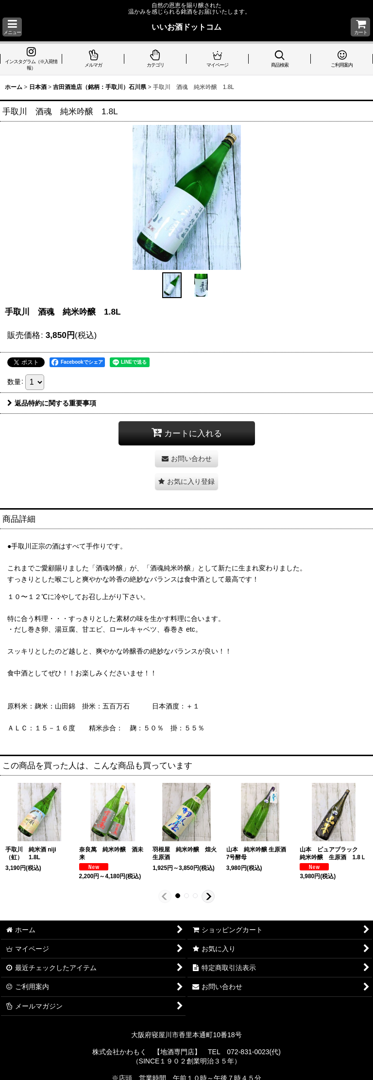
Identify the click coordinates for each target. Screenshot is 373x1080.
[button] (12, 27)
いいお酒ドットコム (186, 26)
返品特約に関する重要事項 (51, 403)
